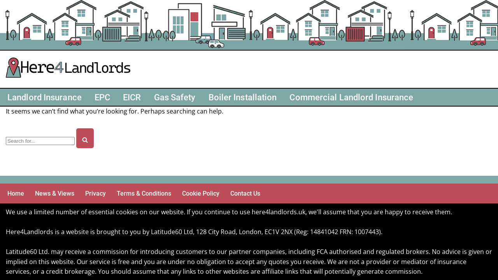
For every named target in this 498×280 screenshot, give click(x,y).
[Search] (40, 141)
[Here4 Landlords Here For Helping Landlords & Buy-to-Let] (70, 69)
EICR (132, 97)
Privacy (95, 193)
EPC (102, 97)
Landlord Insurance (44, 97)
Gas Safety (175, 97)
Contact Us (245, 193)
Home (15, 193)
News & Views (54, 193)
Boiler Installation (243, 97)
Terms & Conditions (144, 193)
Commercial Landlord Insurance (351, 97)
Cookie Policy (200, 193)
